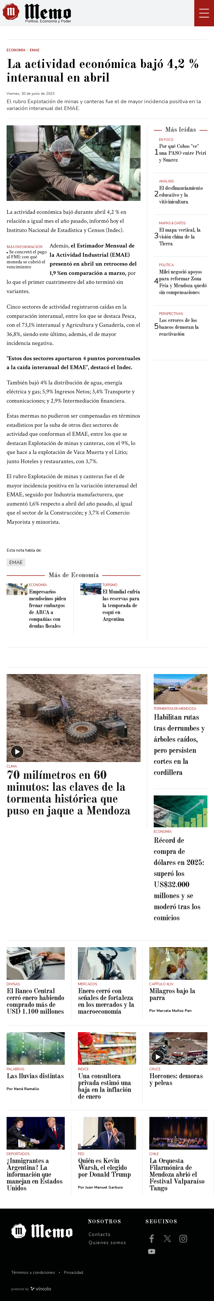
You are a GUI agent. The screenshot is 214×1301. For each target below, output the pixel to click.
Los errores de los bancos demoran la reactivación (179, 327)
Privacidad (73, 1272)
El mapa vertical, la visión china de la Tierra (180, 237)
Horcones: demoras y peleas (176, 1080)
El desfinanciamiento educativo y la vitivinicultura (181, 195)
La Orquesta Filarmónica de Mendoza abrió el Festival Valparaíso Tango (177, 1175)
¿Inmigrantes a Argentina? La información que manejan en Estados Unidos (34, 1175)
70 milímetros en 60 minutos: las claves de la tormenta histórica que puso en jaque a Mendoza (68, 793)
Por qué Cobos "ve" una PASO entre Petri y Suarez (182, 153)
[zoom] (74, 163)
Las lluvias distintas (35, 1076)
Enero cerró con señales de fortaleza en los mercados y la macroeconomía (106, 1001)
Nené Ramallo (26, 1088)
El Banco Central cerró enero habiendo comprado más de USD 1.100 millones (35, 1001)
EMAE (16, 562)
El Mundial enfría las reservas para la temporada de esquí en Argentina (121, 606)
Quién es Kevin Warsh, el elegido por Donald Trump (104, 1168)
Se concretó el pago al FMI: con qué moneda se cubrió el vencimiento (27, 259)
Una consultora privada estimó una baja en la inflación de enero (104, 1086)
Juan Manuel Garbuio (104, 1187)
